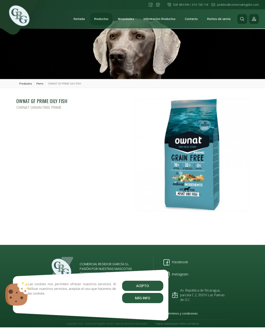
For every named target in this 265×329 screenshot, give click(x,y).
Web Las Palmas (189, 324)
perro (39, 83)
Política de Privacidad (147, 313)
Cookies (103, 313)
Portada (79, 19)
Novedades (126, 19)
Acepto (116, 286)
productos (25, 83)
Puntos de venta (219, 19)
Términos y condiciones (182, 313)
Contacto (191, 19)
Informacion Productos (160, 19)
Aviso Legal (121, 313)
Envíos (89, 313)
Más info (116, 298)
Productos (101, 19)
